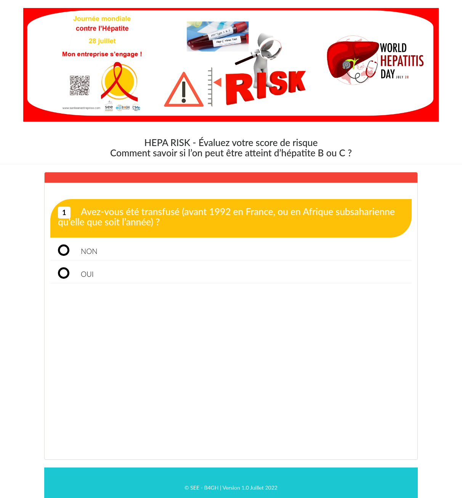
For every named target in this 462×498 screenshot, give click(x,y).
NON (89, 251)
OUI (87, 274)
